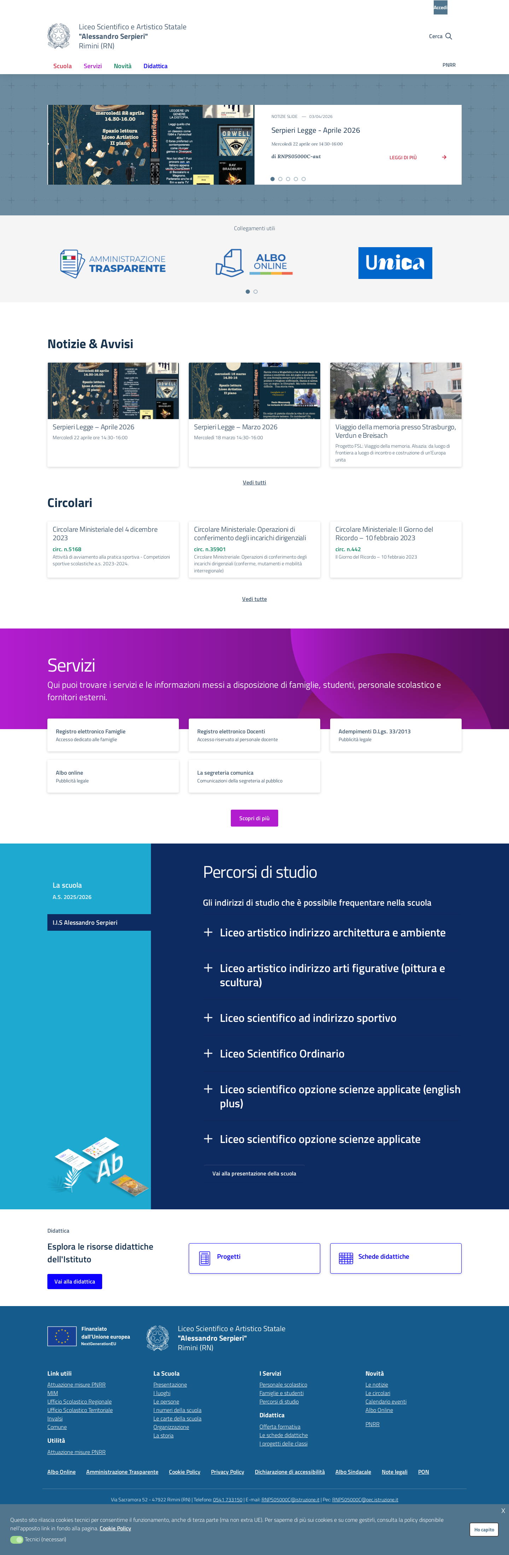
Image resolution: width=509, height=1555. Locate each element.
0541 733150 (227, 1499)
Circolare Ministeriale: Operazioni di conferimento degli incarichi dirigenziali (250, 533)
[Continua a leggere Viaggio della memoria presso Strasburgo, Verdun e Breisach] (396, 391)
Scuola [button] (62, 66)
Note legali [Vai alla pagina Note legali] (395, 1471)
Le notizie (376, 1384)
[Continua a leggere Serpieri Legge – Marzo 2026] (254, 391)
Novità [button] (122, 66)
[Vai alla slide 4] (296, 179)
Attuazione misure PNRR (76, 1384)
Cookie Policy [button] (115, 1528)
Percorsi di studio (279, 1401)
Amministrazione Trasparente (122, 1471)
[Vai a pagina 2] (255, 292)
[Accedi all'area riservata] (447, 7)
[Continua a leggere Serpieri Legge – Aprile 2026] (113, 391)
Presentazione (170, 1384)
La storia (163, 1435)
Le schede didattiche (283, 1435)
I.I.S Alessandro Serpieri (85, 922)
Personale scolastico (283, 1384)
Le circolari (377, 1393)
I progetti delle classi (283, 1443)
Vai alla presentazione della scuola (254, 1173)
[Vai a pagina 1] (248, 292)
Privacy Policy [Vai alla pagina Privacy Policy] (227, 1471)
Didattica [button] (156, 66)
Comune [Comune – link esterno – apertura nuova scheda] (57, 1427)
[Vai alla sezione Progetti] (254, 1258)
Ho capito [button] (484, 1529)
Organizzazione (171, 1427)
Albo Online (379, 1410)
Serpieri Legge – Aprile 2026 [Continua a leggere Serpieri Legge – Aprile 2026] (93, 426)
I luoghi (161, 1393)
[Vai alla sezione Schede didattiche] (395, 1258)
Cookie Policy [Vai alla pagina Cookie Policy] (184, 1471)
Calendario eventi (385, 1401)
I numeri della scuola (177, 1410)
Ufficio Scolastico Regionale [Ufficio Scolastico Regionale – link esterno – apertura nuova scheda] (79, 1401)
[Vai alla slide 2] (280, 179)
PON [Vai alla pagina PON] (423, 1471)
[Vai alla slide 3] (288, 179)
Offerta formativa (279, 1426)
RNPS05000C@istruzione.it (291, 1499)
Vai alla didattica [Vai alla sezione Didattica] (74, 1281)
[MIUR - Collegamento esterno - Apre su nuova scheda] (86, 7)
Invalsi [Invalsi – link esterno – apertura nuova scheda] (55, 1418)
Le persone (166, 1401)
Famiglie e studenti (281, 1393)
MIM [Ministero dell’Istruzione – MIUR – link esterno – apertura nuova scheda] (52, 1393)
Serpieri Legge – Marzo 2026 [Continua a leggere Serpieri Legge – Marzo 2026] (235, 426)
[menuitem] (62, 66)
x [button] (503, 1509)
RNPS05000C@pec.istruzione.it (365, 1499)
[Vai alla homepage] (58, 36)
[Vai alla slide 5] (304, 179)
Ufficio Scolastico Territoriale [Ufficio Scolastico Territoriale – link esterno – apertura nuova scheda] (80, 1410)
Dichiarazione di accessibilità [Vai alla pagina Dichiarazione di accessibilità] (290, 1471)
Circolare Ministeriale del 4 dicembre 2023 (105, 533)
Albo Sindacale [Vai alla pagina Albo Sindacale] (353, 1471)
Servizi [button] (93, 66)
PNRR (449, 65)
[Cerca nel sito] (441, 36)
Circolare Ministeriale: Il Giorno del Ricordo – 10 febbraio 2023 (384, 533)
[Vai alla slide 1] (272, 179)
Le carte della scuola (177, 1418)
